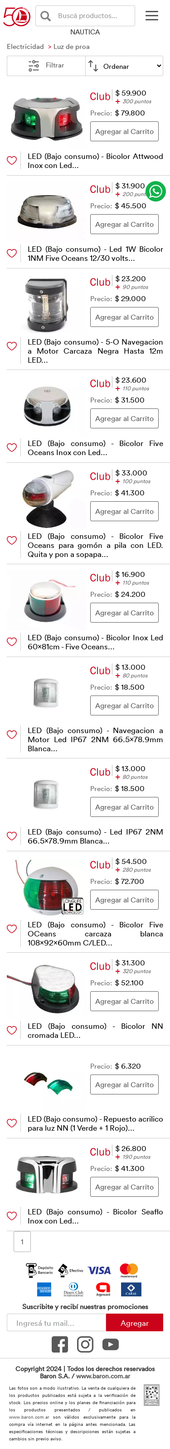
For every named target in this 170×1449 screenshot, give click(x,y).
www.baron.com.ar (103, 1376)
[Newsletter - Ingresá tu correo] (56, 1322)
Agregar (135, 1323)
